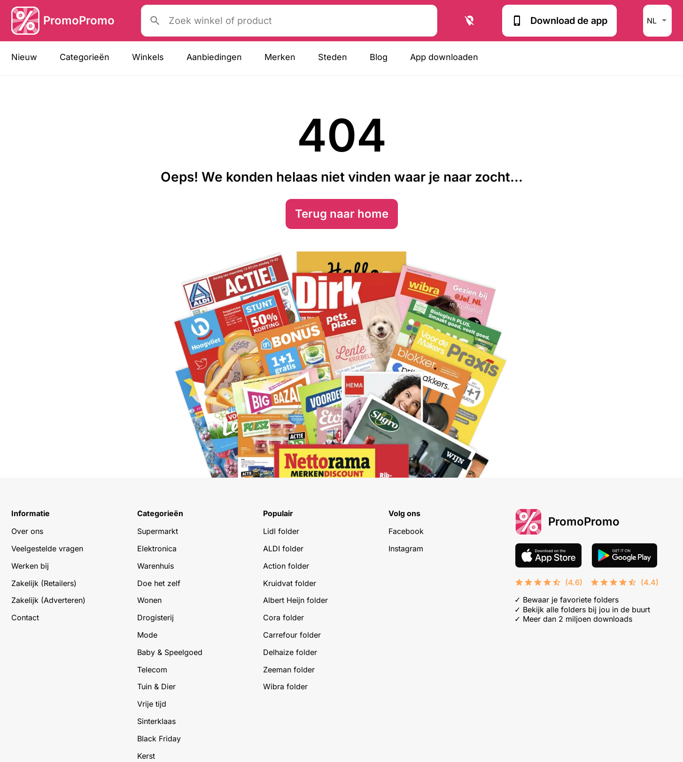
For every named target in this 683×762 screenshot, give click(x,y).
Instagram (405, 548)
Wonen (149, 600)
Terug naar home (341, 214)
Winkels (148, 57)
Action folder (286, 566)
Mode (147, 635)
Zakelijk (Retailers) (44, 583)
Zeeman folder (289, 669)
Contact (25, 617)
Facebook (406, 531)
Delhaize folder (290, 652)
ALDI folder (283, 548)
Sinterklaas (156, 721)
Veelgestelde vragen (47, 548)
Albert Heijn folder (295, 600)
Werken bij (30, 566)
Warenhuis (155, 566)
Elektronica (157, 548)
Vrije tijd (151, 704)
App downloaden (444, 57)
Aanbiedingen (214, 57)
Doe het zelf (158, 583)
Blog (379, 57)
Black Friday (159, 738)
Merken (279, 57)
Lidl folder (281, 531)
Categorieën (84, 57)
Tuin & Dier (156, 686)
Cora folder (283, 617)
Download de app (559, 20)
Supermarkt (157, 531)
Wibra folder (285, 686)
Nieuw (24, 57)
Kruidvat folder (289, 583)
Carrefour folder (292, 635)
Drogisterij (155, 617)
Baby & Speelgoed (169, 652)
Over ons (27, 531)
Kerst (146, 756)
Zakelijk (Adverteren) (48, 600)
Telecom (152, 669)
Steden (332, 57)
